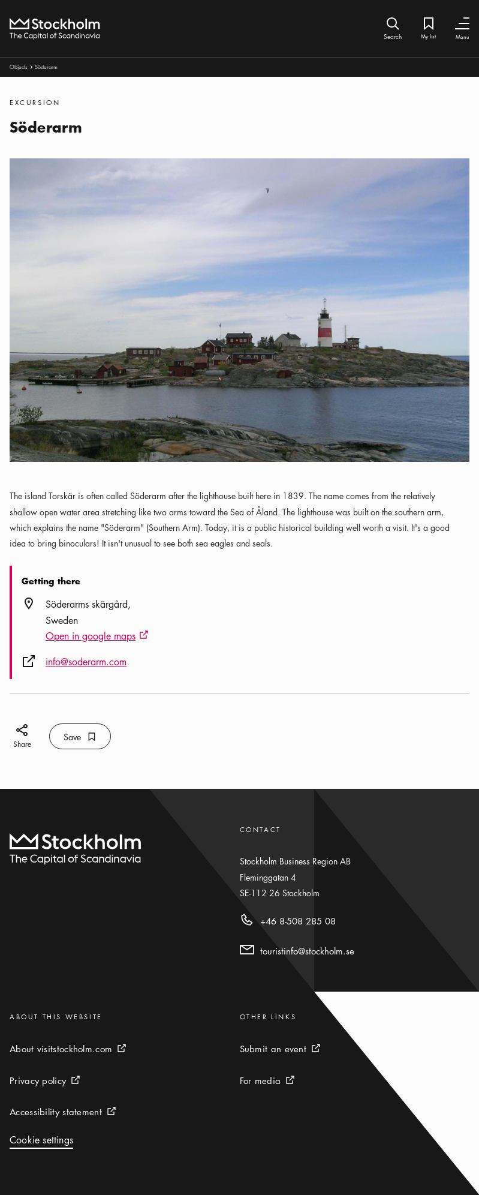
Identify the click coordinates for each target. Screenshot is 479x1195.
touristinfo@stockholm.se (307, 951)
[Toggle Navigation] (462, 24)
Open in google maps (97, 636)
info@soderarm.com (86, 661)
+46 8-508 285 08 (298, 921)
